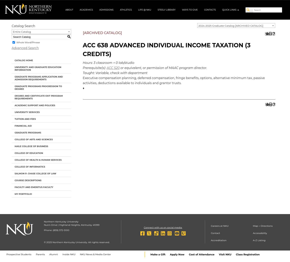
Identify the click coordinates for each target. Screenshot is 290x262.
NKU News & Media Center (95, 254)
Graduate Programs (28, 132)
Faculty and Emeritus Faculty (34, 187)
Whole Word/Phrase (28, 42)
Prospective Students (18, 254)
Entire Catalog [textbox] (22, 31)
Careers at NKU (220, 225)
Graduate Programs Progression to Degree (38, 87)
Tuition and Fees (25, 119)
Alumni (53, 254)
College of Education (29, 153)
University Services (27, 112)
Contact (215, 233)
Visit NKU (225, 254)
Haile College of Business (31, 146)
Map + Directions (262, 225)
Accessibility (260, 233)
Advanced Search (25, 48)
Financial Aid (23, 125)
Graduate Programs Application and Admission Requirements (39, 78)
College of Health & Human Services (38, 160)
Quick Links (230, 9)
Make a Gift (157, 254)
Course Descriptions (28, 180)
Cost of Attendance (201, 254)
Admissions (106, 9)
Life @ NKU (144, 9)
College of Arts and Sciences (34, 139)
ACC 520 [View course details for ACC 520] (113, 68)
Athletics (126, 9)
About (69, 9)
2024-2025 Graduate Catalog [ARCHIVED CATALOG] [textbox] (230, 25)
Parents (40, 254)
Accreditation (219, 240)
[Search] (249, 9)
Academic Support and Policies (35, 105)
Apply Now (177, 254)
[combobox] (236, 25)
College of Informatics (30, 166)
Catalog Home (24, 60)
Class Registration (248, 254)
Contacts (210, 9)
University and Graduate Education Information (38, 68)
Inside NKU (68, 254)
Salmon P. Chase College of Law (35, 173)
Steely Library (167, 9)
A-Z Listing (259, 240)
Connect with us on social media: (163, 227)
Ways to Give (190, 9)
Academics (86, 9)
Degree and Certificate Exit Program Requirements (39, 97)
